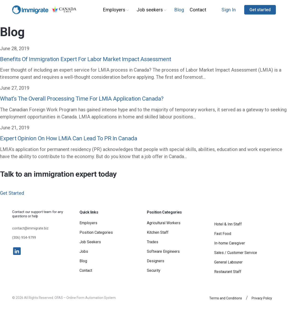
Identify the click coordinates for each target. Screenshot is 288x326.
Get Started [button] (12, 193)
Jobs (83, 251)
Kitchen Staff (158, 232)
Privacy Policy (262, 298)
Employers (114, 10)
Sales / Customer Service (235, 252)
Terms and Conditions (225, 298)
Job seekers (150, 10)
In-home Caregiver (229, 243)
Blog (179, 10)
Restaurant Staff (227, 271)
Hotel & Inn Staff (228, 224)
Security (153, 270)
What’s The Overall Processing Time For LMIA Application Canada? (82, 98)
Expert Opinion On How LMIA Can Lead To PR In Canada (68, 138)
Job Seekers (90, 242)
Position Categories (96, 232)
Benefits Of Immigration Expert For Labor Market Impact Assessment (85, 59)
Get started (260, 9)
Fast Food (222, 233)
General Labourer (228, 262)
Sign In (229, 10)
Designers (155, 261)
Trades (152, 242)
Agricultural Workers (163, 223)
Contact (198, 10)
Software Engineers (163, 251)
